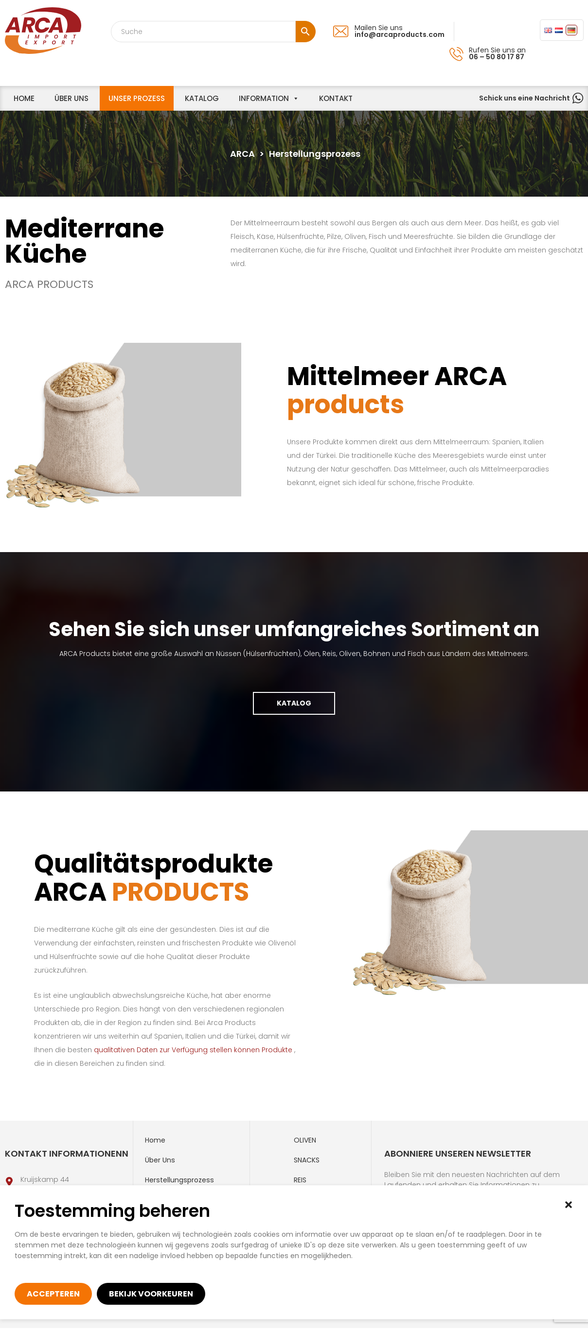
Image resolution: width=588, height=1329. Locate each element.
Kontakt (336, 98)
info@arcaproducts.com (400, 34)
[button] (568, 1205)
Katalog (202, 98)
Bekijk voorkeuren (151, 1293)
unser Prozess (136, 98)
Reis (300, 1181)
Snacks (307, 1161)
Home (155, 1141)
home (24, 98)
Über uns (71, 98)
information (264, 98)
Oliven (305, 1141)
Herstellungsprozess (179, 1181)
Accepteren (53, 1293)
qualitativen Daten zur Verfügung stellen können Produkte (198, 1051)
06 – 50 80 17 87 (496, 57)
